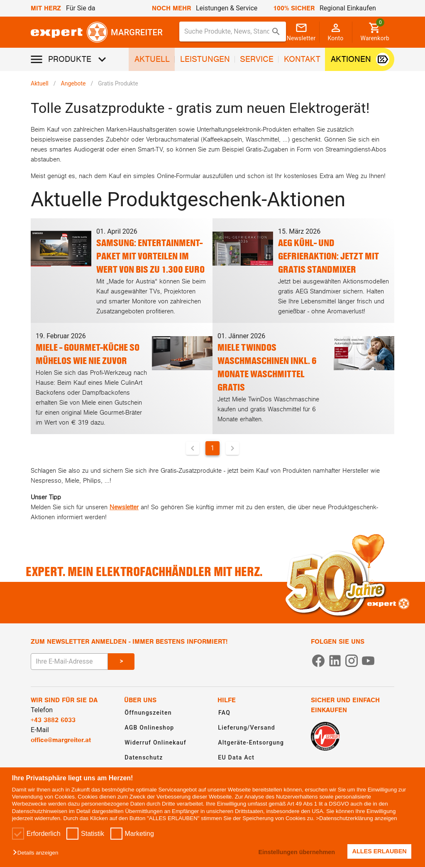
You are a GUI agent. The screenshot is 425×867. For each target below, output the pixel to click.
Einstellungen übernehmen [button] (296, 852)
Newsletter (124, 507)
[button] (37, 853)
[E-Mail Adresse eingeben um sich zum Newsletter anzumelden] (69, 661)
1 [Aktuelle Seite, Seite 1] (213, 448)
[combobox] (232, 32)
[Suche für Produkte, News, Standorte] (226, 31)
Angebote (73, 83)
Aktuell (40, 83)
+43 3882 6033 (53, 720)
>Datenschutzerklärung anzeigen (356, 818)
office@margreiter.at (61, 740)
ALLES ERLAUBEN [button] (379, 851)
